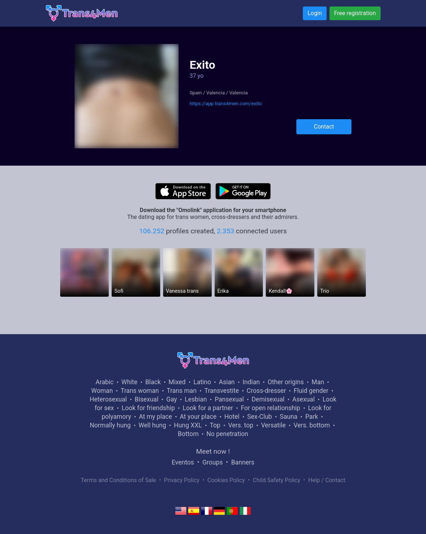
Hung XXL (188, 425)
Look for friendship (148, 408)
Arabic (104, 382)
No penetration (227, 433)
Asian (227, 382)
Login (315, 13)
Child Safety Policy (276, 480)
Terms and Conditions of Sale (118, 480)
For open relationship (270, 408)
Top (215, 425)
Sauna (288, 416)
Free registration (355, 13)
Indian (251, 382)
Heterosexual (108, 399)
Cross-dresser (266, 390)
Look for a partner (208, 408)
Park (311, 416)
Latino (202, 382)
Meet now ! (213, 451)
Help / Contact (326, 480)
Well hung (152, 425)
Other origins (286, 382)
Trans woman (140, 390)
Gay (171, 399)
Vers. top (241, 425)
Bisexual (146, 399)
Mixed (177, 382)
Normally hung (110, 425)
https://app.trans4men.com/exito (225, 103)
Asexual (303, 399)
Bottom (188, 433)
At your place (198, 416)
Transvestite (222, 390)
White (129, 382)
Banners (242, 462)
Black (153, 382)
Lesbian (196, 399)
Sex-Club (259, 416)
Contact (324, 126)
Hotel (231, 416)
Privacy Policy (181, 480)
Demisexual (268, 399)
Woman (102, 390)
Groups (212, 462)
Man (317, 382)
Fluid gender (311, 390)
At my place (155, 416)
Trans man (182, 390)
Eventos (183, 462)
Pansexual (229, 399)
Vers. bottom (311, 425)
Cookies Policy (226, 480)
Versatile (273, 425)
